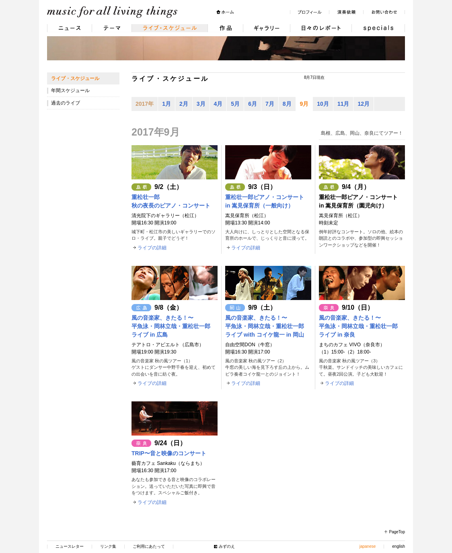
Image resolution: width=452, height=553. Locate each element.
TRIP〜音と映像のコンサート (168, 453)
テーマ (111, 28)
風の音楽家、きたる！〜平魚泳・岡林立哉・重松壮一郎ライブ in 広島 (170, 326)
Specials (378, 28)
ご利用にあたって (149, 546)
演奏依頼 (346, 12)
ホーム (225, 12)
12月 (363, 104)
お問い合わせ (384, 12)
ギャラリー (266, 28)
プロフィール (309, 12)
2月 (183, 104)
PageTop (397, 532)
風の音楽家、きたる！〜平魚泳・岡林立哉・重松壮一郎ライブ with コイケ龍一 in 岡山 (264, 326)
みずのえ (227, 546)
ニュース (69, 28)
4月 (218, 104)
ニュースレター (69, 546)
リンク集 (108, 546)
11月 (343, 104)
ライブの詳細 (152, 248)
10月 (323, 104)
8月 (287, 104)
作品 (225, 28)
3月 (201, 104)
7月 (269, 104)
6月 (252, 104)
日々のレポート (320, 28)
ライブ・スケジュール (169, 28)
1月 (166, 104)
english (398, 546)
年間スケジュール (70, 90)
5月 (235, 104)
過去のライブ (65, 103)
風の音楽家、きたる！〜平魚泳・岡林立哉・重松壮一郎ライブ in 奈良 (358, 326)
